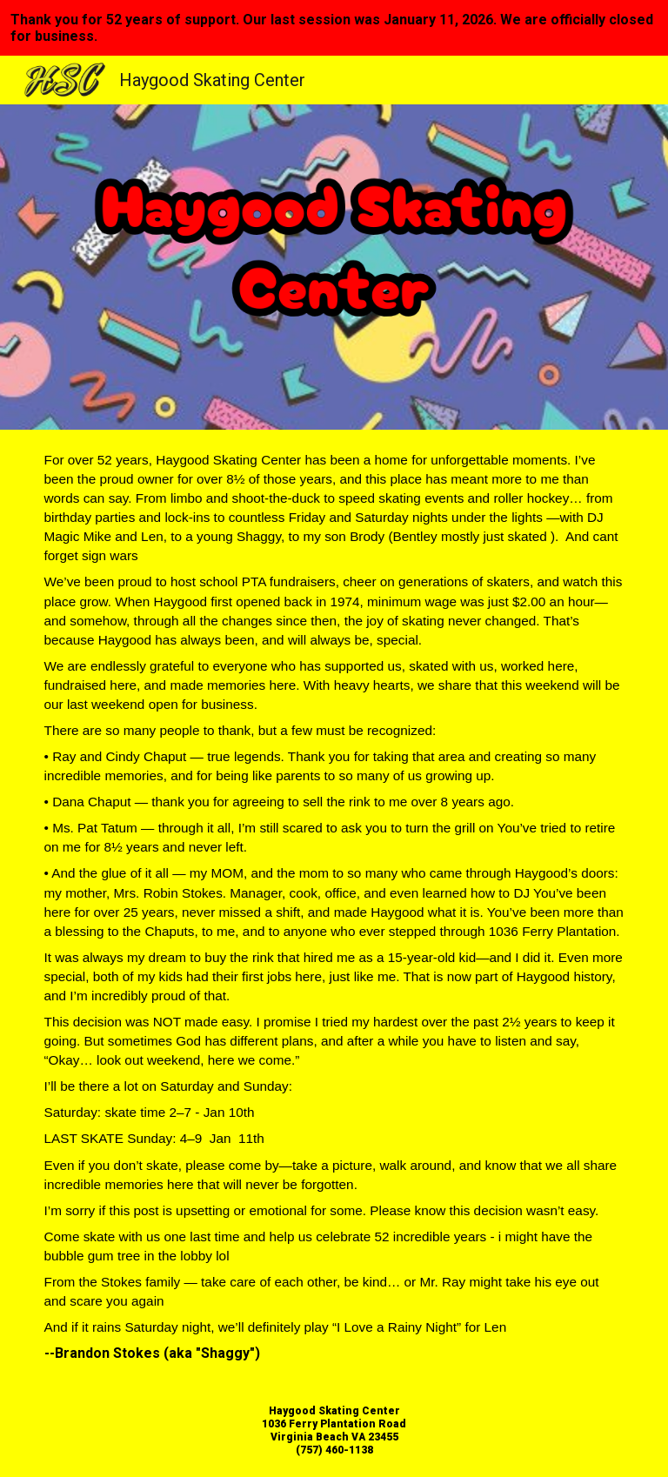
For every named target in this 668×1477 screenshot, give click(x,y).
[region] (334, 28)
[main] (334, 907)
